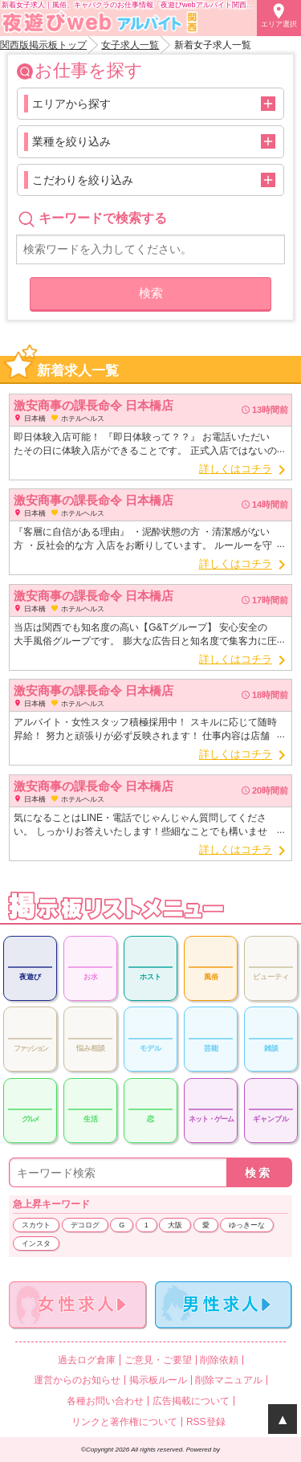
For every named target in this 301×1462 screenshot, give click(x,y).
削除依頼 (219, 1360)
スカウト (36, 1225)
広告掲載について (191, 1401)
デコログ (85, 1225)
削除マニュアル (228, 1380)
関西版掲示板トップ (43, 45)
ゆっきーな (247, 1225)
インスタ (36, 1243)
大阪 (175, 1225)
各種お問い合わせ (105, 1401)
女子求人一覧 (130, 45)
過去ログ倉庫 (87, 1360)
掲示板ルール (158, 1380)
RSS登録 (206, 1421)
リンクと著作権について (124, 1421)
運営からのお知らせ (77, 1380)
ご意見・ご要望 (158, 1360)
